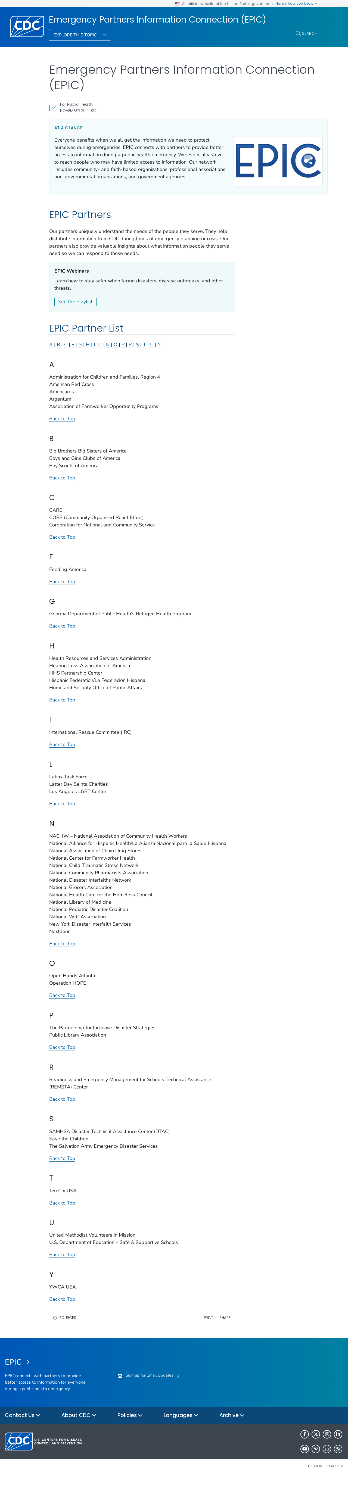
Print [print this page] (201, 1324)
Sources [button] (67, 1324)
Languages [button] (181, 1422)
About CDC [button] (79, 1422)
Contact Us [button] (23, 1422)
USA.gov (335, 1472)
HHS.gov (314, 1472)
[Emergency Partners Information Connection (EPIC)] (47, 1369)
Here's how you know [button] (296, 3)
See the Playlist (75, 308)
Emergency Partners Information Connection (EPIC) (157, 20)
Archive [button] (232, 1422)
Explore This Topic (76, 35)
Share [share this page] (218, 1324)
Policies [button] (130, 1422)
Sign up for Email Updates (149, 1381)
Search (310, 33)
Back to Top (62, 425)
